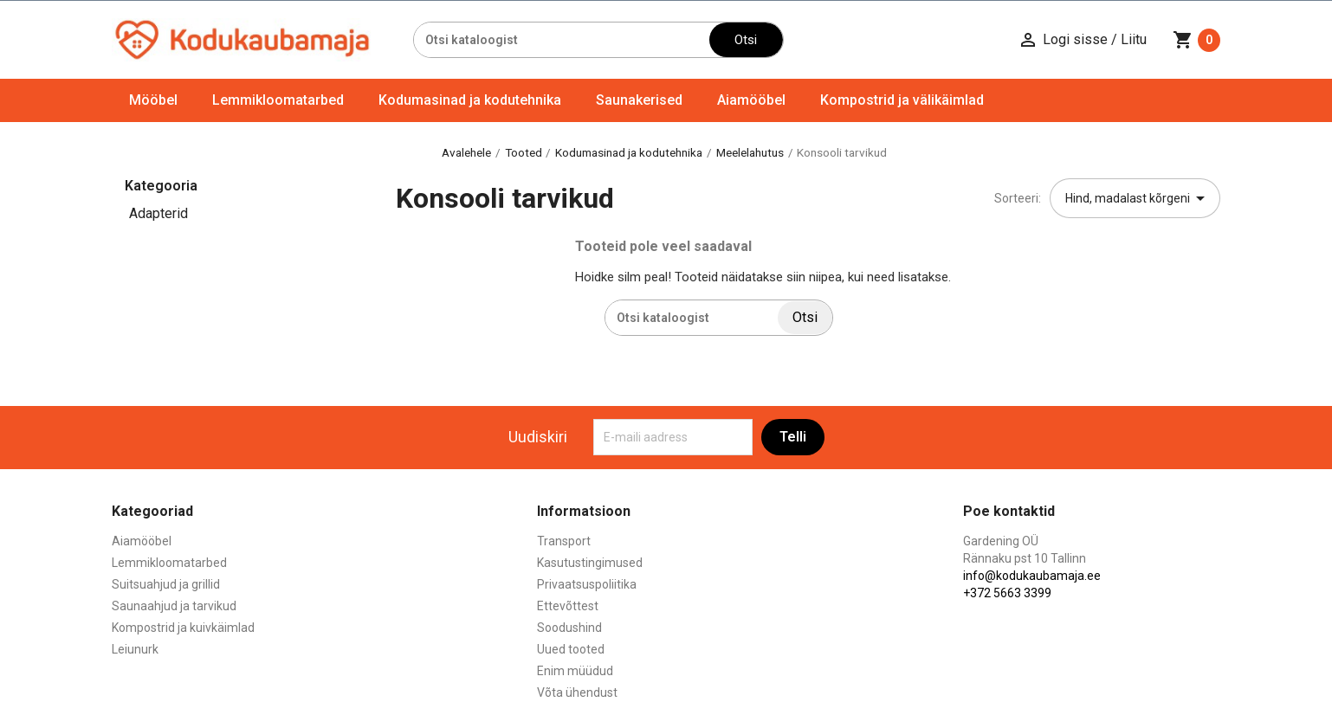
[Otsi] (561, 40)
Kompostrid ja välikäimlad (902, 100)
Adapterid (158, 213)
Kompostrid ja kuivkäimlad (183, 627)
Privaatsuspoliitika (587, 584)
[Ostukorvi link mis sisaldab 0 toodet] (1196, 40)
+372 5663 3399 (1007, 593)
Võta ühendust (577, 692)
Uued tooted (571, 649)
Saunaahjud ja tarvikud (174, 606)
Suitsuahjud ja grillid (166, 584)
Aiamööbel (751, 100)
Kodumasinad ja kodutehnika (469, 100)
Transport (564, 541)
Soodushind (569, 627)
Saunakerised (639, 100)
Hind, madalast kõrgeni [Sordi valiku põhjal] (1138, 198)
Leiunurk (135, 649)
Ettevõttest (567, 606)
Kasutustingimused (590, 563)
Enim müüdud (575, 671)
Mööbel (153, 100)
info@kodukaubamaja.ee (1032, 576)
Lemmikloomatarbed (278, 100)
